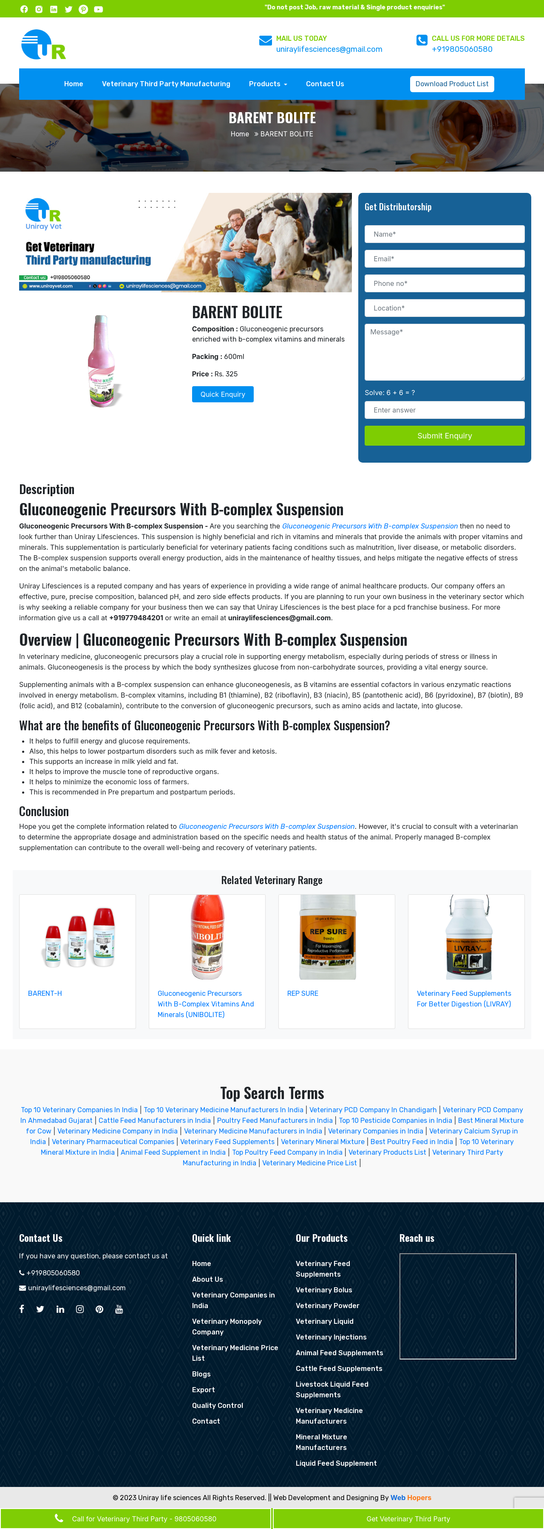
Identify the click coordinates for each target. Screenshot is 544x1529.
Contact (206, 1421)
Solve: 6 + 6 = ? (390, 392)
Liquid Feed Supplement (336, 1463)
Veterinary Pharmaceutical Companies (113, 1142)
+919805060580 (462, 49)
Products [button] (265, 84)
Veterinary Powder (328, 1306)
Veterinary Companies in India (375, 1131)
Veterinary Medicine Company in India (117, 1131)
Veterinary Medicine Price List (309, 1163)
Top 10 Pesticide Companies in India (395, 1120)
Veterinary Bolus (324, 1290)
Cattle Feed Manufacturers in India (155, 1120)
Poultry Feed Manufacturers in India (275, 1120)
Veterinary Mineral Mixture (323, 1142)
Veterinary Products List (387, 1152)
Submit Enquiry (444, 435)
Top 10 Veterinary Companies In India (79, 1110)
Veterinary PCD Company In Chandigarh (374, 1110)
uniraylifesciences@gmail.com (329, 49)
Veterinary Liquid (325, 1321)
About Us (207, 1279)
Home (76, 83)
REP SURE (302, 993)
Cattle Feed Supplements (339, 1369)
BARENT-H (45, 993)
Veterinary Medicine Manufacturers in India (253, 1131)
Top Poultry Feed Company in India (287, 1152)
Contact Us (325, 84)
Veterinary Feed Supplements (227, 1142)
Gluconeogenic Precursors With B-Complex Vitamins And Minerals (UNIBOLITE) (206, 1004)
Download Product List (452, 84)
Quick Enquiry (223, 394)
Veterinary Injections (331, 1337)
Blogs (201, 1374)
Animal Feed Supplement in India (173, 1152)
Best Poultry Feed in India (412, 1142)
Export (203, 1390)
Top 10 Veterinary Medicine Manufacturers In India (224, 1110)
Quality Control (217, 1406)
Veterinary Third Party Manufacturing (166, 84)
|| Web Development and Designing (323, 1498)
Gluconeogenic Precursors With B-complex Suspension (370, 526)
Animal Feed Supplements (339, 1353)
